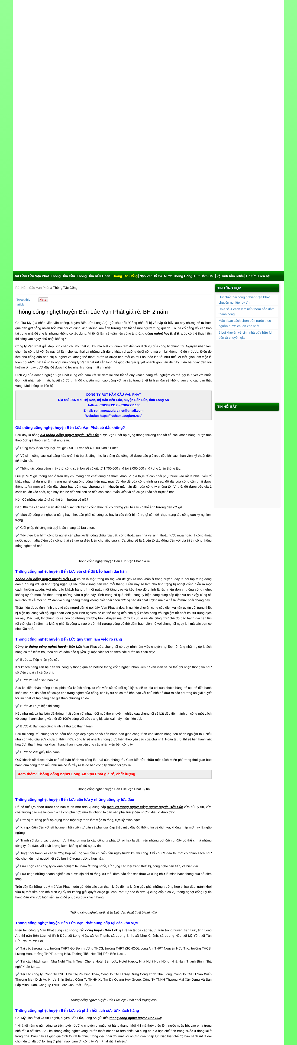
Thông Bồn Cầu (63, 83)
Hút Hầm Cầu (204, 83)
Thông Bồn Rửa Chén (93, 83)
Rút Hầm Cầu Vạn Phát (31, 83)
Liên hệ (264, 83)
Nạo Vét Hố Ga (150, 83)
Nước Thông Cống (178, 83)
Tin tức (251, 83)
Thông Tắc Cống (125, 83)
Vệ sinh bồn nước (230, 83)
